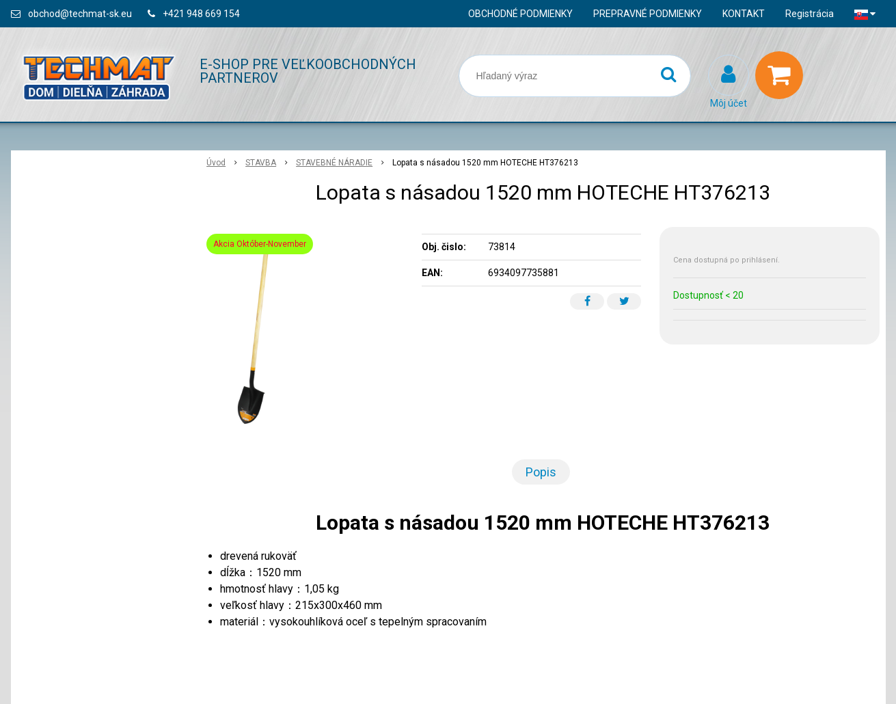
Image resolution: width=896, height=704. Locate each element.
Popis (541, 472)
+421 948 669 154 (201, 13)
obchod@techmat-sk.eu (80, 13)
